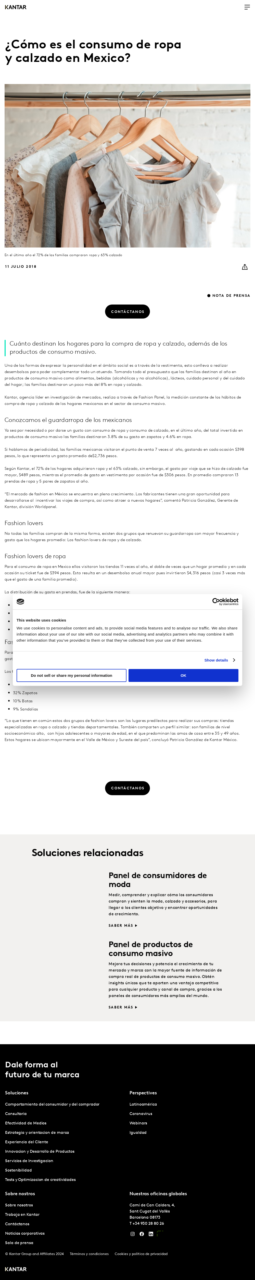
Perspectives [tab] (143, 1093)
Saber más (121, 937)
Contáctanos (17, 1224)
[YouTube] (160, 1235)
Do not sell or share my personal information (71, 675)
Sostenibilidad (18, 1170)
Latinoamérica (143, 1105)
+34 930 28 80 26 (148, 1224)
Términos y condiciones (89, 1254)
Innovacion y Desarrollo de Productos (39, 1152)
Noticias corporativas (25, 1234)
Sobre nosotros (19, 1205)
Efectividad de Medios (25, 1123)
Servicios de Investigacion (29, 1161)
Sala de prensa (19, 1243)
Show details (216, 660)
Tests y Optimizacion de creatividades (40, 1180)
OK (183, 675)
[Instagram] (133, 1235)
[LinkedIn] (151, 1235)
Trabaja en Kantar (22, 1215)
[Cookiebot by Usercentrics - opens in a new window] (216, 601)
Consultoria (16, 1114)
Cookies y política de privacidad (141, 1254)
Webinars (138, 1123)
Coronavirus (141, 1114)
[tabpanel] (65, 1142)
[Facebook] (142, 1235)
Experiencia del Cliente (26, 1142)
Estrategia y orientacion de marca (37, 1133)
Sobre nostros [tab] (20, 1194)
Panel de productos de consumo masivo (151, 960)
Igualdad (138, 1133)
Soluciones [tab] (16, 1093)
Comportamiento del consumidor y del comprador (52, 1105)
